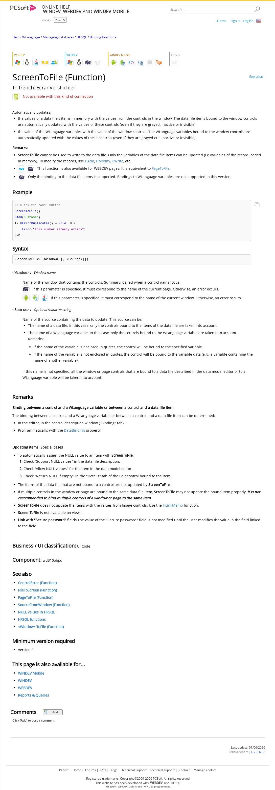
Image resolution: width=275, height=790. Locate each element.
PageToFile (160, 168)
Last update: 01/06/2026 (248, 749)
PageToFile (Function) (35, 599)
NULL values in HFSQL (36, 613)
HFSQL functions (32, 621)
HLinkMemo (173, 506)
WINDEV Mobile (31, 674)
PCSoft (63, 770)
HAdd (89, 161)
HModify (103, 161)
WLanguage (31, 37)
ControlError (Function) (37, 584)
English (248, 20)
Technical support (162, 770)
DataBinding (74, 431)
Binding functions (103, 37)
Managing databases (58, 37)
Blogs (114, 770)
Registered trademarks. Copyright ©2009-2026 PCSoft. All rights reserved (138, 778)
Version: (48, 20)
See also (256, 76)
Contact (184, 770)
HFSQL (82, 37)
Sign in (235, 20)
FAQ (103, 770)
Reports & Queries (33, 696)
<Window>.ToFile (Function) (41, 628)
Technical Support (134, 770)
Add (50, 713)
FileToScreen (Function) (37, 591)
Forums (90, 770)
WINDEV (25, 682)
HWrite (117, 161)
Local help (258, 753)
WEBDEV (25, 689)
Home (221, 20)
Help (15, 37)
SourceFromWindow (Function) (44, 606)
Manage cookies (205, 770)
